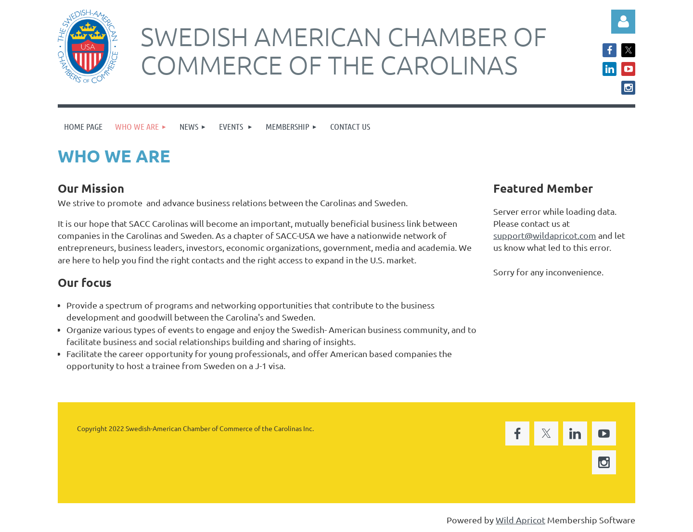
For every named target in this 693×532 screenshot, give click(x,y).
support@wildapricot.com (544, 235)
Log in (623, 22)
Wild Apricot (520, 520)
